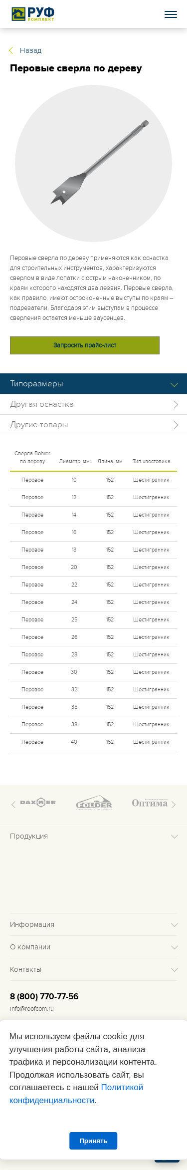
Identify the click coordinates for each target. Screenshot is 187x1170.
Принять (93, 1141)
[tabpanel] (93, 163)
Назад (30, 50)
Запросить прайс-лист (84, 345)
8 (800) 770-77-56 (44, 997)
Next (172, 804)
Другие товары (39, 425)
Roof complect (33, 14)
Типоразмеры (36, 384)
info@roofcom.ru (32, 1009)
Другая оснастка (42, 404)
